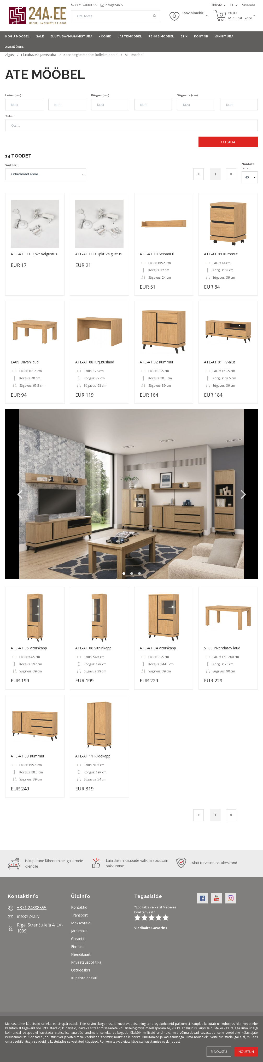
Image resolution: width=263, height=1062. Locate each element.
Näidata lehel (248, 166)
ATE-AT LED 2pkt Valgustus (98, 253)
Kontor (201, 36)
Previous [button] (19, 494)
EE (233, 5)
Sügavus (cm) (187, 95)
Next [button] (243, 494)
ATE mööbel (134, 54)
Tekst (9, 116)
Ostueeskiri (80, 970)
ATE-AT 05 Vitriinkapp (29, 647)
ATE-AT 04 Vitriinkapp (158, 647)
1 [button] (123, 573)
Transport (79, 915)
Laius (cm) (13, 95)
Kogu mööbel (17, 36)
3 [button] (139, 573)
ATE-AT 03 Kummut (27, 756)
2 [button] (131, 573)
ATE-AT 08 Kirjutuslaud (94, 361)
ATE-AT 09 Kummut (221, 253)
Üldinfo (218, 5)
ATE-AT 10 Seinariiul (157, 253)
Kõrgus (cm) (100, 95)
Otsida (228, 141)
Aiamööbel (14, 47)
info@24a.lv (114, 5)
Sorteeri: (11, 165)
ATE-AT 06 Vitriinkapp (93, 647)
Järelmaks (79, 930)
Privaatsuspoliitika (86, 962)
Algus (9, 54)
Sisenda (248, 5)
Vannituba (224, 36)
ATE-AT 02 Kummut (156, 361)
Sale (40, 36)
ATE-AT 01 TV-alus (220, 361)
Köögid (104, 36)
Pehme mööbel (161, 36)
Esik (184, 36)
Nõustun (246, 1051)
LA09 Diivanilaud (25, 361)
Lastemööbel (130, 36)
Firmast (77, 946)
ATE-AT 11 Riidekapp (92, 756)
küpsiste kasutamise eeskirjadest (155, 1041)
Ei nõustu (219, 1051)
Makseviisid (80, 922)
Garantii (77, 938)
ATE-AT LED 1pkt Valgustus (34, 253)
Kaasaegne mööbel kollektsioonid (90, 54)
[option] (131, 494)
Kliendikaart (81, 954)
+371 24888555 (85, 5)
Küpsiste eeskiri (84, 977)
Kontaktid (79, 907)
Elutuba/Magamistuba (71, 36)
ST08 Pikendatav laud (222, 647)
